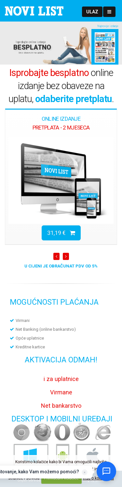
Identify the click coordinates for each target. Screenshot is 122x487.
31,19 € (61, 232)
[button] (92, 12)
